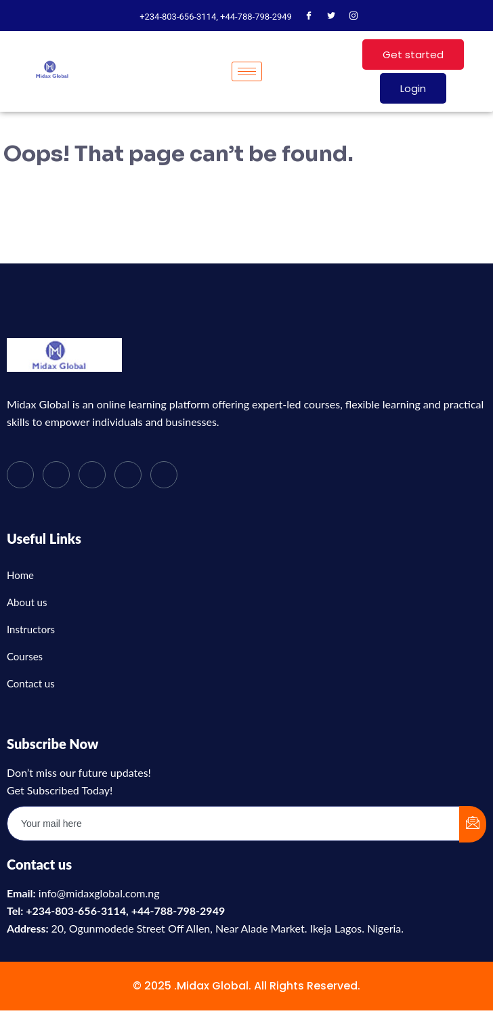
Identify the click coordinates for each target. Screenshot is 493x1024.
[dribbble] (128, 474)
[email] (233, 823)
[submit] (472, 824)
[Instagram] (353, 17)
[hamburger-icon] (247, 71)
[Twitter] (331, 17)
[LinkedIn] (92, 474)
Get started (413, 54)
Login (413, 88)
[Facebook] (309, 17)
